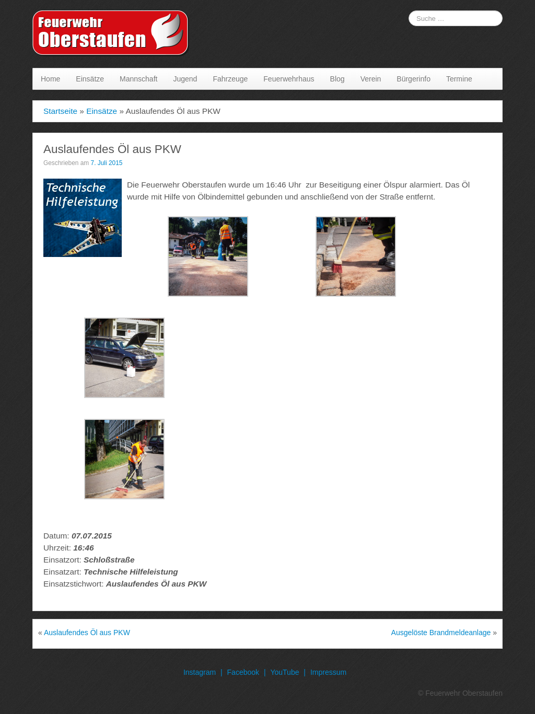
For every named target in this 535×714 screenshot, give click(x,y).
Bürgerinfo (414, 79)
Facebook (243, 672)
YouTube (284, 672)
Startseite (60, 111)
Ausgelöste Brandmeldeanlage (441, 632)
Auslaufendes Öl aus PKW (87, 632)
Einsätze (90, 79)
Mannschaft (138, 79)
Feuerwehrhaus (288, 79)
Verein (370, 79)
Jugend (185, 79)
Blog (337, 79)
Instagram (199, 672)
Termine (459, 79)
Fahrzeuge (230, 79)
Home (50, 79)
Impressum (328, 672)
